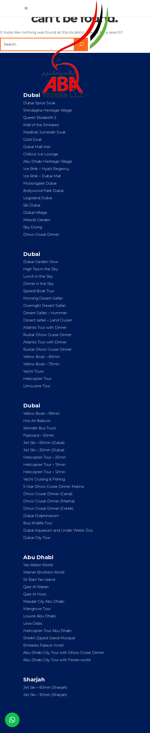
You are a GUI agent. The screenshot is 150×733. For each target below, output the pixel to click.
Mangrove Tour (37, 608)
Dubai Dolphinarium (41, 515)
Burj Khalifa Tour (37, 523)
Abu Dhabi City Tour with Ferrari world (56, 660)
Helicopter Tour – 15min (44, 464)
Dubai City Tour (36, 537)
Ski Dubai (31, 205)
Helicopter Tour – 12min (44, 472)
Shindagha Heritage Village (47, 110)
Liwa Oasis (32, 623)
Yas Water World (38, 565)
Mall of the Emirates (41, 124)
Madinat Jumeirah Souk (44, 132)
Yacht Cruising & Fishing (44, 479)
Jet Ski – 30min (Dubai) (43, 450)
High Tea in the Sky (40, 269)
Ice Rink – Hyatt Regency (46, 168)
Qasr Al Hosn (34, 594)
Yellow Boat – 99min (41, 413)
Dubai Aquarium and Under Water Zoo (58, 530)
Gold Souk (32, 139)
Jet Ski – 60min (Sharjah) (45, 687)
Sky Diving (32, 227)
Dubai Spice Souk (39, 103)
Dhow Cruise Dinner (41, 234)
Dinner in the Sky (38, 283)
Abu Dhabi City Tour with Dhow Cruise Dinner (63, 652)
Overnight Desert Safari (44, 305)
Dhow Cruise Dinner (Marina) (49, 501)
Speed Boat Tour (38, 291)
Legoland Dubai (37, 198)
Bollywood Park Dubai (43, 190)
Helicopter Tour (37, 378)
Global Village (35, 212)
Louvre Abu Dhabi (39, 616)
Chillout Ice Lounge (40, 154)
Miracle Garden (36, 219)
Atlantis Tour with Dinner (45, 327)
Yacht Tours (33, 371)
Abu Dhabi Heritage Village (47, 161)
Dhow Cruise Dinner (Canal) (48, 493)
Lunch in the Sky (38, 276)
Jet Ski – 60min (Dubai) (44, 442)
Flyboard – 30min (38, 435)
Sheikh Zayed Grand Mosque (49, 638)
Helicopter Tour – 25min (44, 457)
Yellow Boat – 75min (41, 364)
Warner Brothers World (43, 572)
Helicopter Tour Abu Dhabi (47, 630)
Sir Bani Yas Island (39, 579)
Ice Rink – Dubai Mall (42, 176)
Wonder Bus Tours (39, 428)
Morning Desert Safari (43, 298)
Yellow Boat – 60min (41, 356)
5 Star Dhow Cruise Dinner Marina (53, 486)
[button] (12, 720)
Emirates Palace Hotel (43, 645)
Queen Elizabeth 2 (39, 117)
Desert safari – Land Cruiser (47, 320)
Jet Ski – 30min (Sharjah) (45, 694)
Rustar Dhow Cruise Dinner (47, 334)
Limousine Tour (36, 386)
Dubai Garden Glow (40, 261)
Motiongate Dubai (39, 183)
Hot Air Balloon (37, 420)
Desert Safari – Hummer (45, 312)
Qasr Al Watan (36, 586)
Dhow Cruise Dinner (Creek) (48, 508)
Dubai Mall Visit (36, 146)
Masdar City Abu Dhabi (43, 601)
